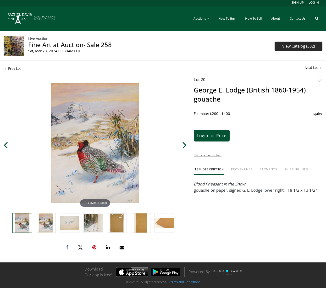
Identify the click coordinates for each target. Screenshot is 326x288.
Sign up (298, 2)
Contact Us (297, 18)
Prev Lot (13, 68)
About (275, 18)
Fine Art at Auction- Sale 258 (70, 44)
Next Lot (313, 67)
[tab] (209, 171)
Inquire (316, 113)
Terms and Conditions (184, 282)
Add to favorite (319, 80)
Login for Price (211, 135)
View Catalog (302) (298, 46)
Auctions (200, 18)
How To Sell (253, 18)
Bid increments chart (207, 155)
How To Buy (227, 18)
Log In (314, 2)
